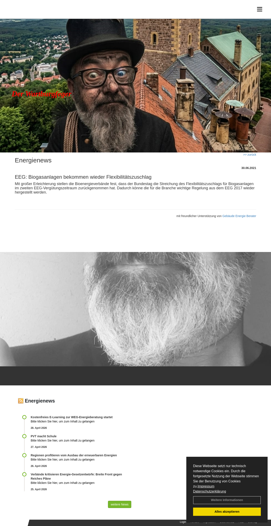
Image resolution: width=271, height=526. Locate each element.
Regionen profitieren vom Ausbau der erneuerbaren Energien (74, 455)
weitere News (120, 504)
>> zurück (249, 154)
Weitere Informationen (227, 500)
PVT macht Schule (44, 436)
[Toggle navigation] (260, 12)
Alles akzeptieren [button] (226, 511)
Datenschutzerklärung (209, 491)
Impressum (206, 486)
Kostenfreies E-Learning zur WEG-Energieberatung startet (72, 417)
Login (183, 521)
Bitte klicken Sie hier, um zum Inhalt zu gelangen (62, 421)
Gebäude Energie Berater (239, 216)
